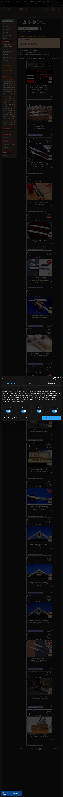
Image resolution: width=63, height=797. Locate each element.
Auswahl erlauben (31, 418)
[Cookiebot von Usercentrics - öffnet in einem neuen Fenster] (54, 378)
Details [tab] (31, 383)
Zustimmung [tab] (11, 383)
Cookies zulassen (51, 418)
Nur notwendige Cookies (11, 418)
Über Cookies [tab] (52, 383)
